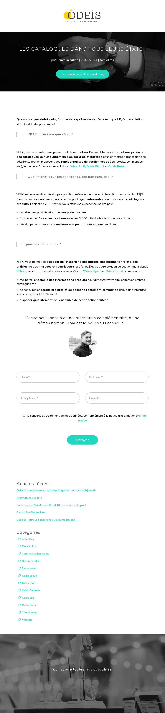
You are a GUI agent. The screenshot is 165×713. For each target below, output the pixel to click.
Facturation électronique (30, 512)
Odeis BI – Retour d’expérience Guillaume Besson (45, 519)
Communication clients (35, 553)
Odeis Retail (116, 166)
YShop (21, 271)
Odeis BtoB (77, 166)
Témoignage (29, 612)
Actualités (107, 60)
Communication (67, 60)
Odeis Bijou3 (95, 166)
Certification (29, 546)
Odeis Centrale (31, 590)
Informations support (29, 497)
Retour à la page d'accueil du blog (83, 74)
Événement (29, 568)
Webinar (27, 619)
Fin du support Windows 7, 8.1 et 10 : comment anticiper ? (51, 505)
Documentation (31, 561)
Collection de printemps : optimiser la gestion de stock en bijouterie (56, 490)
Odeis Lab (28, 597)
